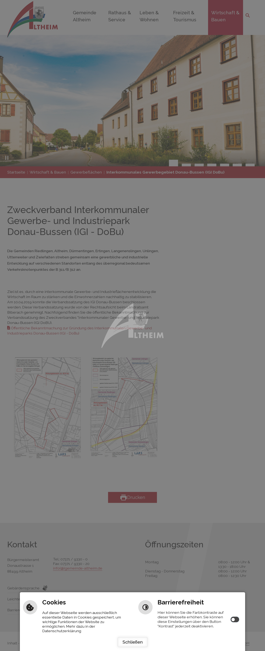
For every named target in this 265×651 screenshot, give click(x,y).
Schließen (133, 642)
